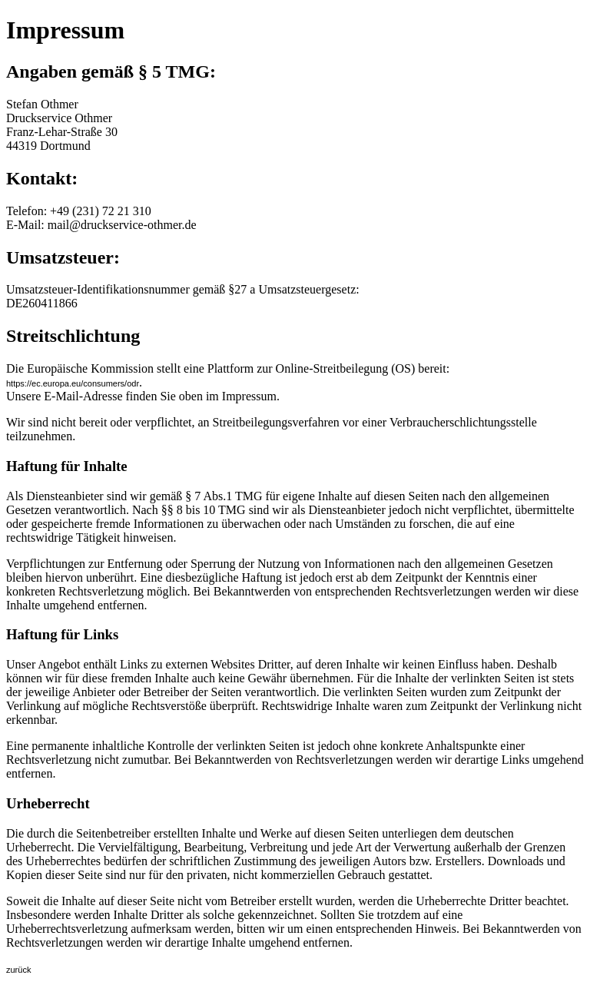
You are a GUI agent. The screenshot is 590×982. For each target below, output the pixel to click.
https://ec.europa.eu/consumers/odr (72, 383)
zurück (18, 969)
